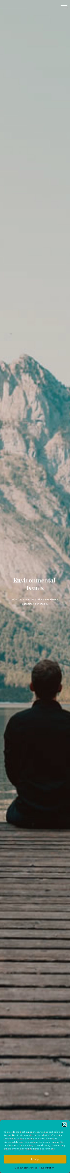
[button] (64, 1132)
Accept (35, 1167)
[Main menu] (64, 7)
